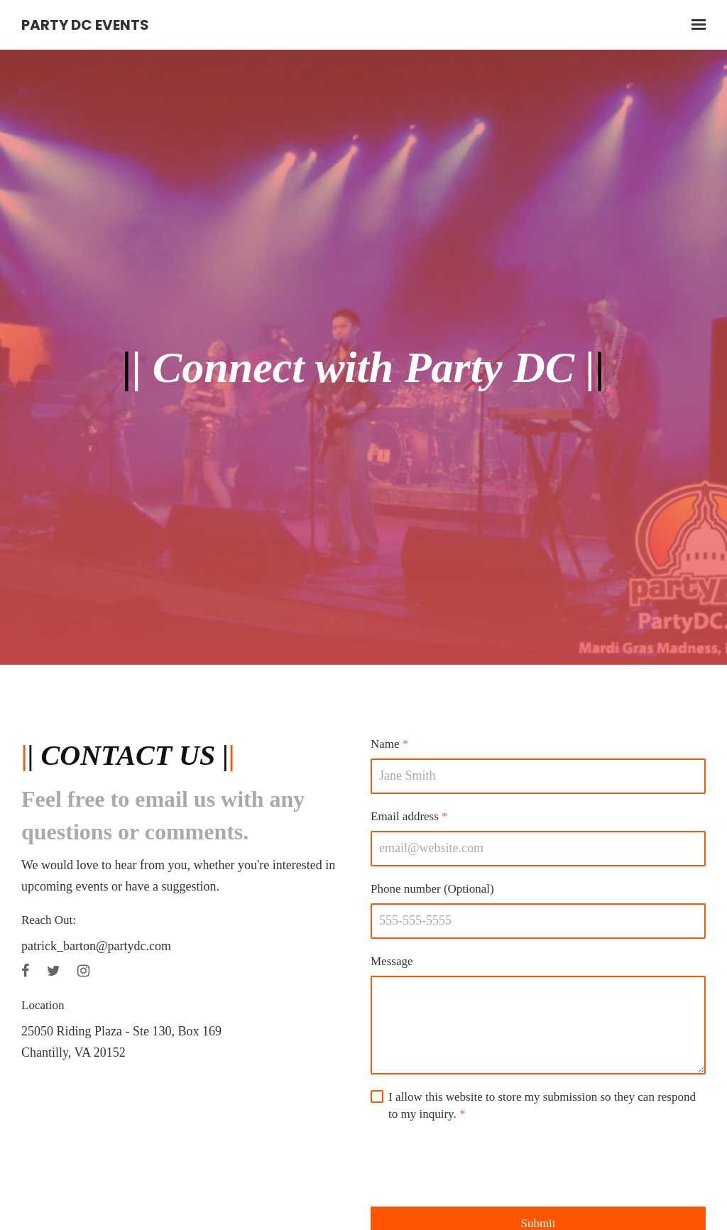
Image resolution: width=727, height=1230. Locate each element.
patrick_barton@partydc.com (96, 946)
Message (391, 961)
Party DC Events (85, 25)
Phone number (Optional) (432, 889)
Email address (409, 816)
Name (389, 744)
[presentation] (478, 1164)
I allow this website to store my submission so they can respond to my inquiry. (542, 1106)
